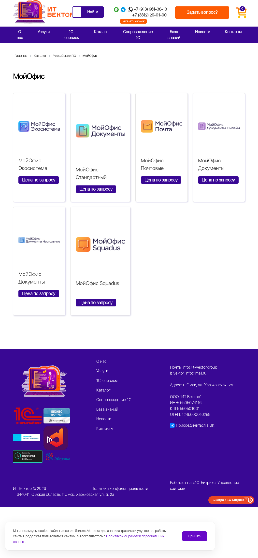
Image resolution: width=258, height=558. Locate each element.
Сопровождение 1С (138, 35)
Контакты (233, 32)
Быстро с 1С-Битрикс (228, 500)
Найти (92, 12)
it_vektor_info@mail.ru (188, 373)
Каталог (101, 32)
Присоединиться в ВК (195, 425)
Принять (194, 536)
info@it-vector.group (200, 367)
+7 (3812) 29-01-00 (149, 15)
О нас (20, 35)
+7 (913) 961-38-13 (150, 9)
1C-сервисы (71, 35)
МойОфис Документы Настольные (32, 282)
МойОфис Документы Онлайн (211, 168)
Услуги (44, 32)
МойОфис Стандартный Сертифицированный (100, 177)
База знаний (174, 35)
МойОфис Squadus (97, 283)
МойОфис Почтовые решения (152, 168)
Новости (202, 32)
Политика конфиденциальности (119, 488)
